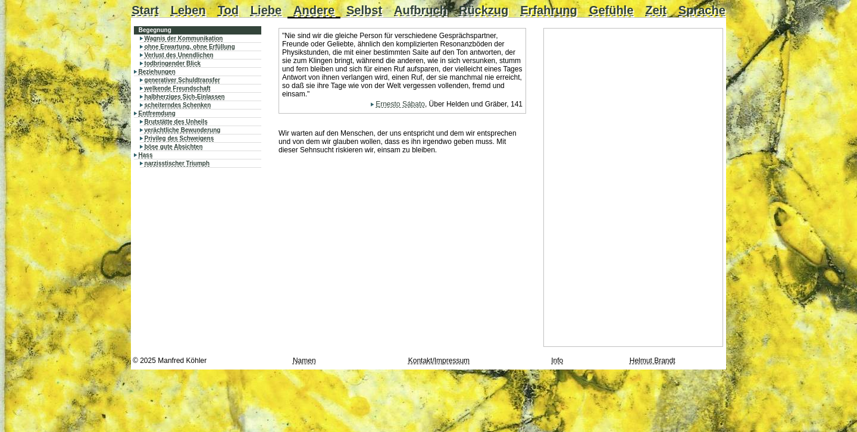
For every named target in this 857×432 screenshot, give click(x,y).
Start (145, 10)
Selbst (364, 10)
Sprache (701, 10)
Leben (188, 10)
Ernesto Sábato (400, 104)
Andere (313, 10)
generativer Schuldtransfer (182, 80)
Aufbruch (420, 10)
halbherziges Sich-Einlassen (185, 96)
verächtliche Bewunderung (183, 130)
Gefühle (611, 10)
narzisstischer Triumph (177, 163)
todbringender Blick (173, 63)
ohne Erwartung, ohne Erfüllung (190, 46)
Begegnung (155, 30)
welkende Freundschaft (178, 88)
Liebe (266, 10)
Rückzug (483, 10)
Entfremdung (157, 113)
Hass (146, 155)
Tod (228, 10)
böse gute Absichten (174, 146)
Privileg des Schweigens (179, 138)
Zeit (656, 10)
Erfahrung (548, 10)
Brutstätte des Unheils (176, 121)
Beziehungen (157, 71)
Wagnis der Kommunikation (184, 38)
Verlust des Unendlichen (179, 55)
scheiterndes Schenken (178, 105)
